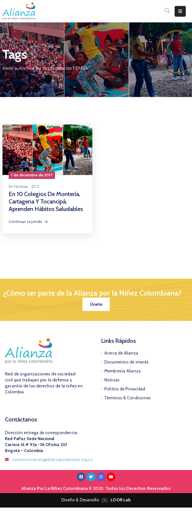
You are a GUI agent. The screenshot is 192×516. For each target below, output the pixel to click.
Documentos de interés (126, 362)
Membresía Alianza (122, 370)
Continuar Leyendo (28, 221)
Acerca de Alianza (121, 353)
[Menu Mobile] (180, 11)
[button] (96, 304)
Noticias (21, 186)
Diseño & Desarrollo (96, 499)
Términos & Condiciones (127, 397)
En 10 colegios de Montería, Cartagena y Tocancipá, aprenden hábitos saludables (46, 201)
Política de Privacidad (124, 388)
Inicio (7, 68)
